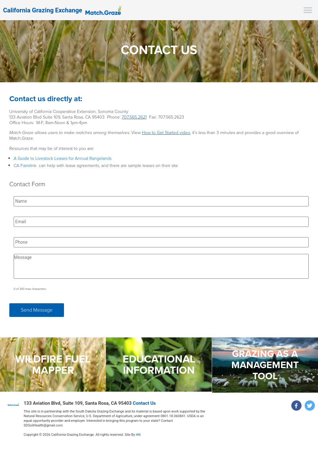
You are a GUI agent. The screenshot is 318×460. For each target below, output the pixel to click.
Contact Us (144, 403)
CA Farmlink (25, 165)
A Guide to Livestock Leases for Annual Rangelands (62, 158)
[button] (308, 10)
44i (138, 435)
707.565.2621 (134, 117)
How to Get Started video (166, 132)
